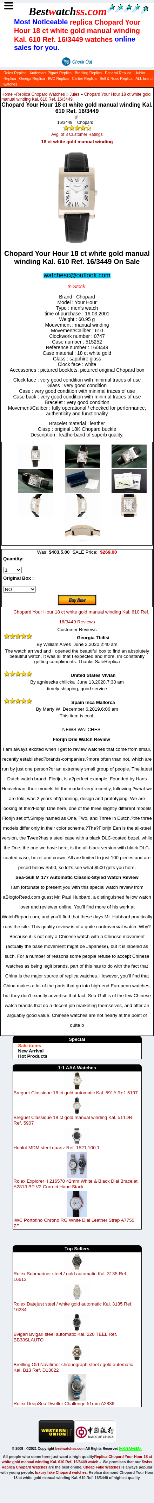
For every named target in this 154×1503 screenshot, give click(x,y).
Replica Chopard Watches (40, 94)
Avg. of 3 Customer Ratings (77, 134)
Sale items (29, 1045)
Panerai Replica (118, 73)
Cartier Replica (84, 78)
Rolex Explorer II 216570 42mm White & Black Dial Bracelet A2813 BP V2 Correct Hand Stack (76, 1183)
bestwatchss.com (69, 1449)
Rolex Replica (15, 73)
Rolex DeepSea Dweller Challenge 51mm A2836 (64, 1403)
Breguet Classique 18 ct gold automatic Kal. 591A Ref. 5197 (76, 1092)
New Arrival (31, 1051)
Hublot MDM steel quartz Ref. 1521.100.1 (57, 1147)
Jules (74, 94)
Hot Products (33, 1056)
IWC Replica (58, 78)
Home (7, 94)
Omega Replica (32, 78)
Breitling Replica (88, 73)
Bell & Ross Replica (116, 78)
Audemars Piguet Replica (50, 73)
